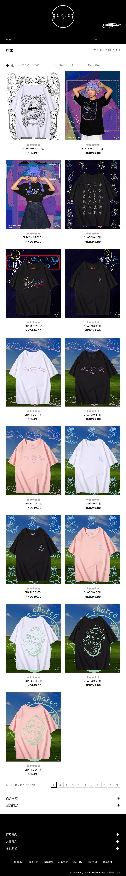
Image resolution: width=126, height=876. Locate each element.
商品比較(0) (94, 65)
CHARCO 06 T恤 (33, 681)
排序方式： (26, 65)
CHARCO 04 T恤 (33, 414)
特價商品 (19, 862)
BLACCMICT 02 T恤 (33, 237)
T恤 (110, 49)
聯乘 (117, 49)
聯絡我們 (107, 862)
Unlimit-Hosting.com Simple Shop (102, 872)
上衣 (101, 49)
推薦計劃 (33, 862)
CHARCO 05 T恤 (92, 503)
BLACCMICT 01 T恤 (92, 148)
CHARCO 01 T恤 (92, 237)
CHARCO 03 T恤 (92, 326)
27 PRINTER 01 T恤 (33, 148)
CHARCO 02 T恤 (33, 326)
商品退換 (78, 862)
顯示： (63, 65)
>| (117, 784)
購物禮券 (48, 862)
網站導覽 (92, 862)
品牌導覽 (63, 862)
